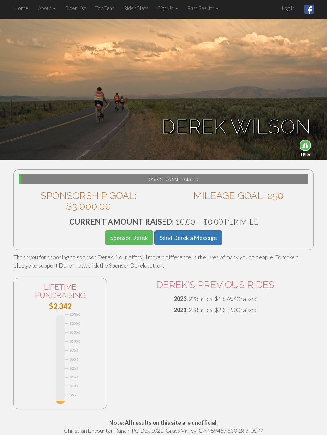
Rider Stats (136, 8)
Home (20, 7)
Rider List (75, 8)
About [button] (47, 8)
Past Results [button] (202, 8)
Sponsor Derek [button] (129, 237)
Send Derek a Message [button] (188, 237)
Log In (288, 8)
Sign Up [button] (168, 8)
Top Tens (104, 8)
